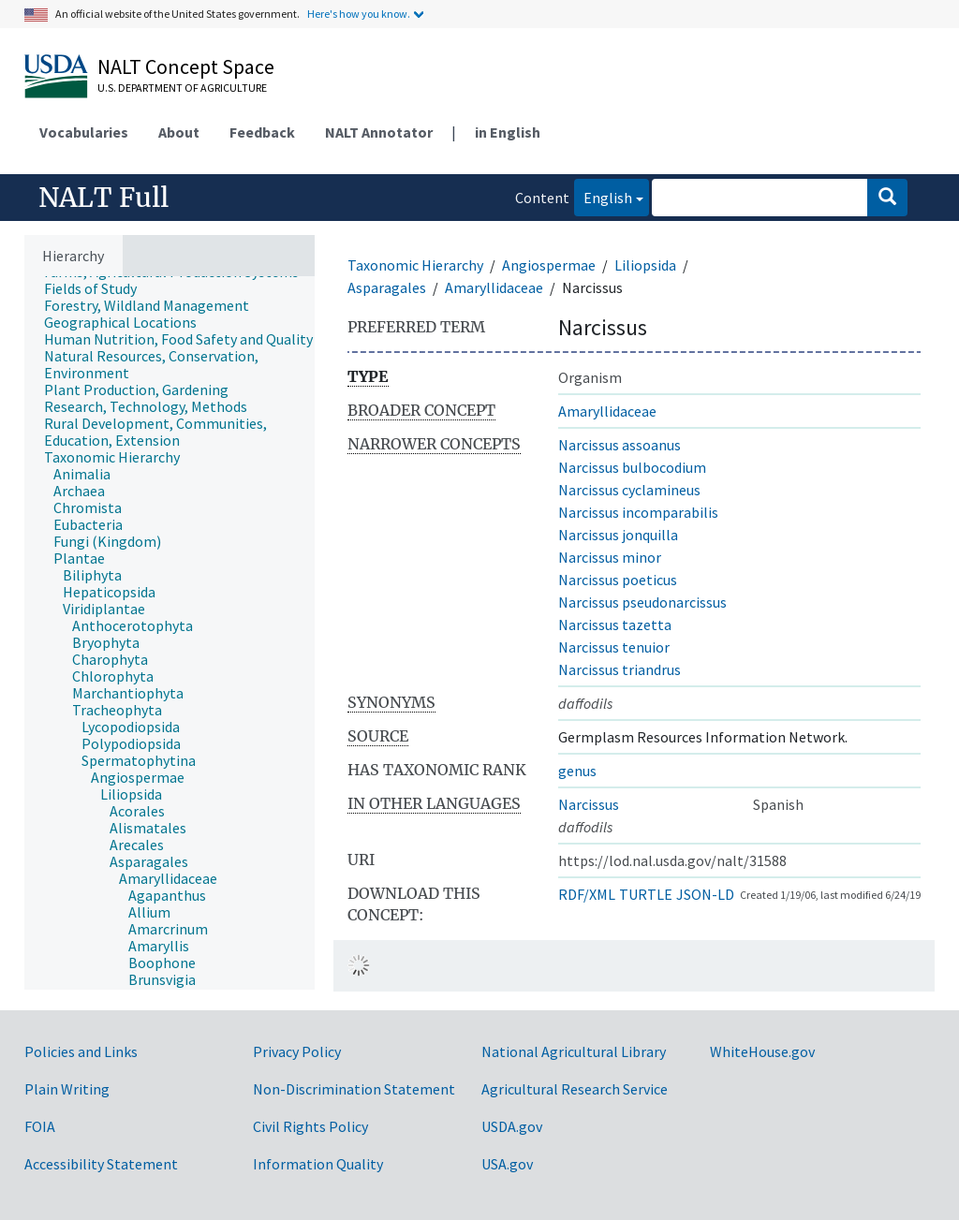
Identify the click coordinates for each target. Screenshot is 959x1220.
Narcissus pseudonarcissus (642, 602)
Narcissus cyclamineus (629, 489)
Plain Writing (67, 1089)
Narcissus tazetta (614, 624)
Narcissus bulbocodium (632, 467)
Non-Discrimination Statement (354, 1089)
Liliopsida (645, 265)
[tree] (169, 633)
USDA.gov (511, 1126)
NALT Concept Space (185, 66)
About (178, 132)
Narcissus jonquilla (618, 534)
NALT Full (103, 197)
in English (507, 132)
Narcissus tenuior (614, 647)
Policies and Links (81, 1051)
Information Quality (318, 1163)
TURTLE (645, 894)
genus (577, 770)
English (603, 196)
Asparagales (386, 287)
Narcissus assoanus (619, 444)
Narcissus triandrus (619, 669)
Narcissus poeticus (617, 579)
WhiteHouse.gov (762, 1051)
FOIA (39, 1126)
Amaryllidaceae (494, 287)
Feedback (262, 132)
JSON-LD (705, 894)
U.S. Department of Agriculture (182, 88)
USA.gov (507, 1163)
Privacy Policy (297, 1051)
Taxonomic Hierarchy (415, 265)
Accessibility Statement (101, 1163)
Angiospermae (549, 265)
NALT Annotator (379, 132)
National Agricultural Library (573, 1051)
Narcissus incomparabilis (638, 512)
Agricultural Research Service (574, 1089)
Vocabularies (83, 132)
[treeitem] (98, 288)
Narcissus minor (609, 557)
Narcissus (588, 804)
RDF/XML (586, 894)
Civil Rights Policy (310, 1126)
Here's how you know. (358, 14)
